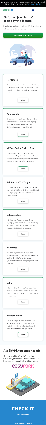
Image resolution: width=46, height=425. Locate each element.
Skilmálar (17, 423)
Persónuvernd (27, 423)
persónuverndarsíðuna (35, 4)
